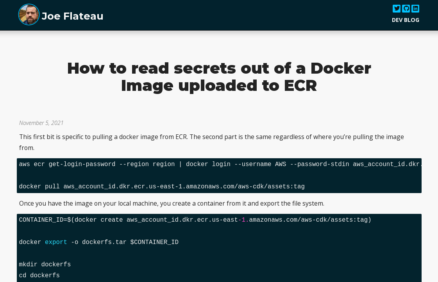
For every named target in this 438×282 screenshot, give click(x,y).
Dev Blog (405, 20)
